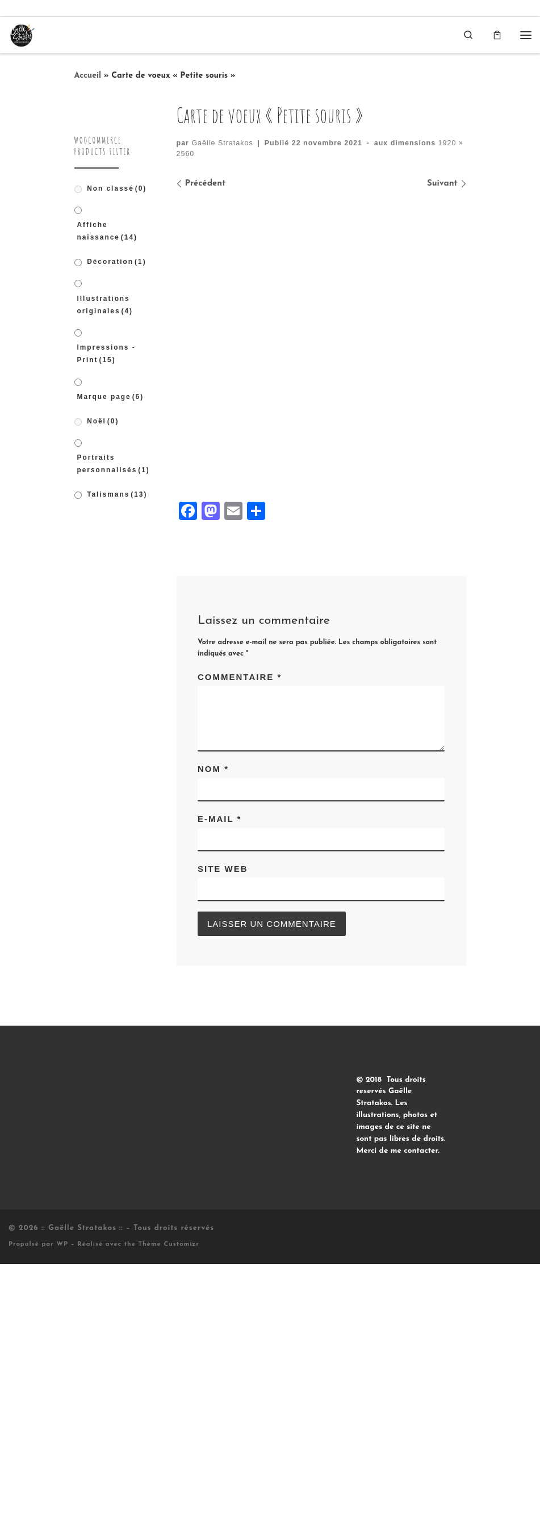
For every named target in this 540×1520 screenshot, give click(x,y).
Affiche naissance (107, 231)
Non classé (116, 188)
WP (62, 1500)
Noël (103, 421)
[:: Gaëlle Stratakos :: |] (22, 34)
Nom (213, 1025)
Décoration (116, 262)
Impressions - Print (106, 354)
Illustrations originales (105, 305)
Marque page (110, 397)
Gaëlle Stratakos (222, 143)
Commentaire (240, 932)
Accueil (88, 76)
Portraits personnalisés (113, 464)
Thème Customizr (169, 1500)
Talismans (117, 494)
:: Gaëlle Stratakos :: (82, 1484)
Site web (223, 1124)
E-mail (219, 1075)
